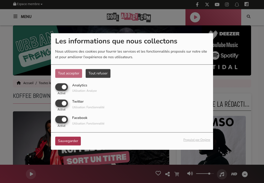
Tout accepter (68, 73)
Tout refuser (98, 73)
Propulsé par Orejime (196, 140)
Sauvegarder (68, 141)
